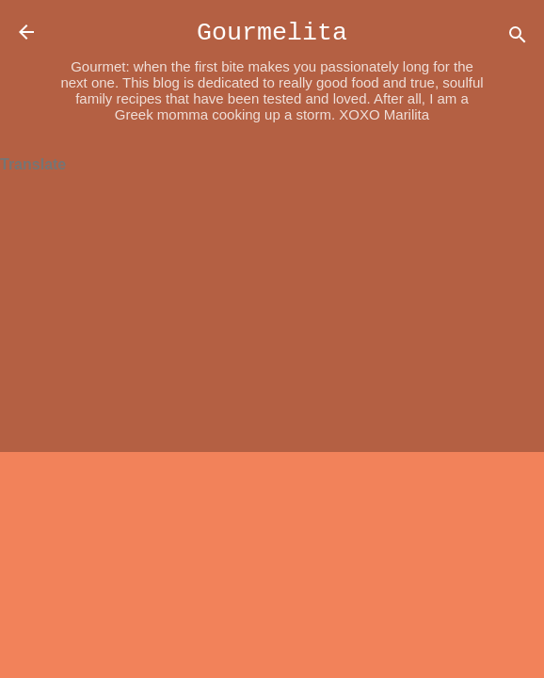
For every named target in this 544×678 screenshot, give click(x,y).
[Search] (517, 38)
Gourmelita (272, 33)
